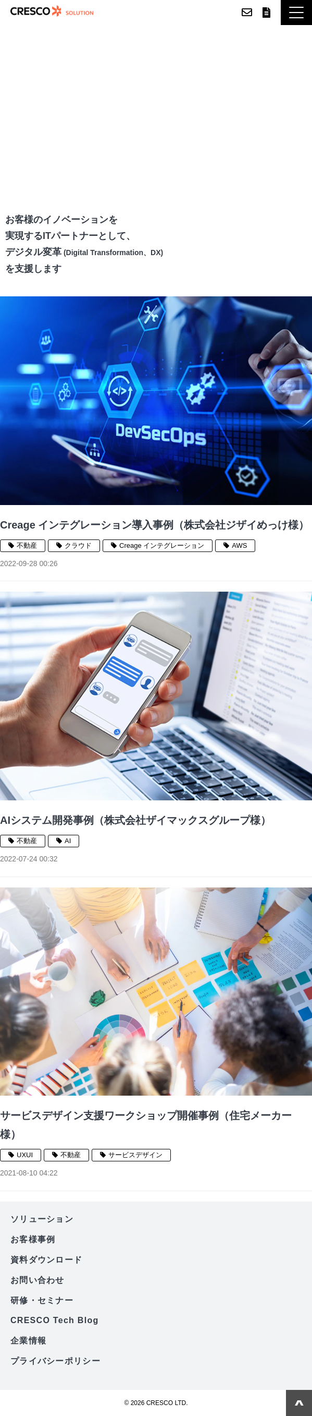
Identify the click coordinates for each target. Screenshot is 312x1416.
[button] (296, 12)
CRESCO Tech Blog (54, 1320)
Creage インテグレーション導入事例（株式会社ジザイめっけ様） (154, 525)
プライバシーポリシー (55, 1361)
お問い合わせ (246, 12)
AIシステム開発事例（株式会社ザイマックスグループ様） (135, 820)
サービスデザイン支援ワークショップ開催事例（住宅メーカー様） (146, 1125)
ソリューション (41, 1219)
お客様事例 (32, 1239)
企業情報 (28, 1340)
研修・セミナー (41, 1300)
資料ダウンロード (266, 12)
